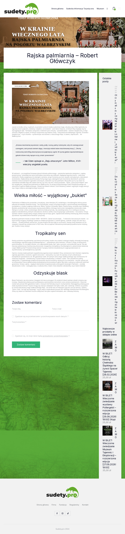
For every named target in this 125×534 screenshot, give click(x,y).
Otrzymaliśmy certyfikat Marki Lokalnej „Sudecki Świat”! (116, 129)
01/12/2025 (116, 171)
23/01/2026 (116, 89)
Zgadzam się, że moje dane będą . (42, 336)
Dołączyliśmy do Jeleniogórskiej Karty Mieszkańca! (116, 205)
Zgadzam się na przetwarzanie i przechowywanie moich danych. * (41, 316)
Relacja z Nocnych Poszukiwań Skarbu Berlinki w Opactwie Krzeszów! (116, 285)
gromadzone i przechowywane (55, 336)
